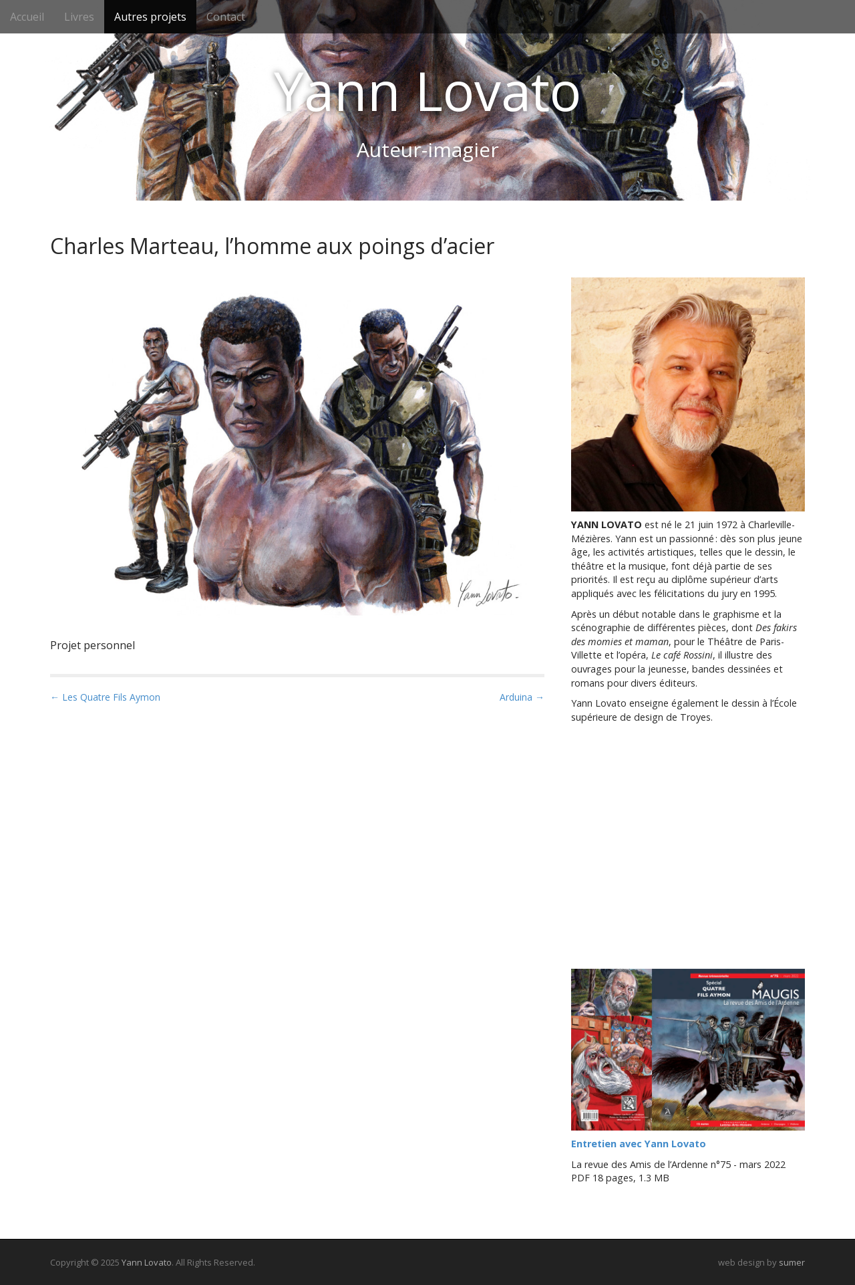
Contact (225, 16)
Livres (79, 16)
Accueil (27, 16)
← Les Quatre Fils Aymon (105, 697)
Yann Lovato (427, 90)
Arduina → (522, 697)
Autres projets (150, 16)
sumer (792, 1262)
